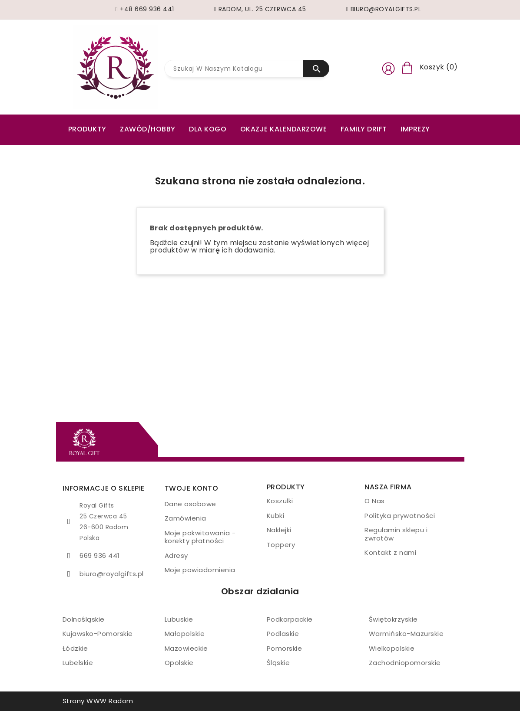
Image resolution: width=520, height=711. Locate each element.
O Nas (374, 500)
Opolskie (179, 662)
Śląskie (278, 662)
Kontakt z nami (390, 552)
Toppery (281, 544)
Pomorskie (284, 648)
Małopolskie (185, 633)
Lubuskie (179, 619)
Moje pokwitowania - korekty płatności (200, 537)
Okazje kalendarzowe (283, 129)
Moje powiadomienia (200, 569)
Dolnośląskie (84, 619)
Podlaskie (283, 633)
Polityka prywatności (399, 515)
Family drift (364, 129)
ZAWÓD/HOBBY (148, 129)
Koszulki (280, 500)
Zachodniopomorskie (405, 662)
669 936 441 (99, 555)
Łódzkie (75, 648)
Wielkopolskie (392, 648)
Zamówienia (185, 518)
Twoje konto (192, 488)
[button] (388, 67)
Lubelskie (78, 662)
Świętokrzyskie (393, 619)
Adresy (176, 555)
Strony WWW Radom (98, 700)
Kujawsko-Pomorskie (98, 633)
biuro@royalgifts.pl (111, 573)
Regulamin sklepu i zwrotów (395, 534)
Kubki (276, 515)
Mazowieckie (186, 648)
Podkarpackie (290, 619)
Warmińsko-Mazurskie (406, 633)
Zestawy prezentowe (109, 148)
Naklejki (279, 529)
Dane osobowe (190, 503)
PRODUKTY (87, 129)
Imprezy (415, 129)
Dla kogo (207, 129)
